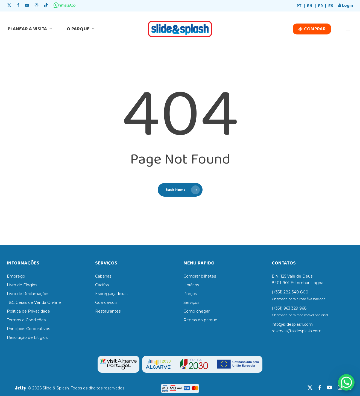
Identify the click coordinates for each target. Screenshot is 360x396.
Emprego (16, 276)
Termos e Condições (26, 320)
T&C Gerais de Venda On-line (34, 302)
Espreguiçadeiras (111, 293)
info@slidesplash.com (292, 324)
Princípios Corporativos (28, 328)
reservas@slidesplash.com (296, 330)
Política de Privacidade (28, 311)
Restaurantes (108, 311)
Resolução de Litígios (27, 337)
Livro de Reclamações (28, 293)
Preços (190, 293)
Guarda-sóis (106, 302)
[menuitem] (299, 6)
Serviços (191, 302)
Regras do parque (200, 320)
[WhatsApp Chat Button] (346, 382)
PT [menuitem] (299, 5)
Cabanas (103, 276)
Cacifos (102, 285)
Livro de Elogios (22, 285)
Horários (191, 285)
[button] (349, 29)
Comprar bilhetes (199, 276)
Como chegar (196, 311)
